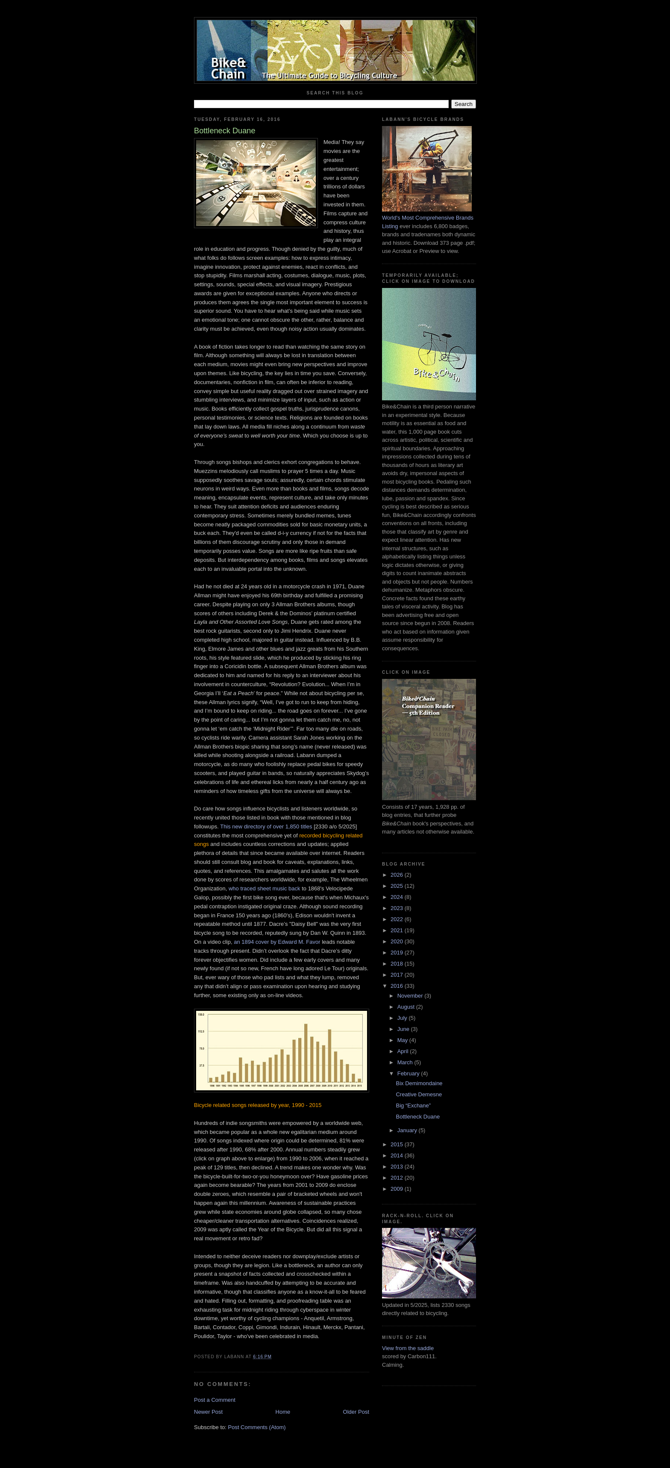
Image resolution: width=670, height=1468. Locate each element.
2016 (398, 986)
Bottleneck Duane (418, 1116)
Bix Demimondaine (419, 1083)
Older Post (356, 1412)
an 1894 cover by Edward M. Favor (277, 942)
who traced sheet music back (264, 888)
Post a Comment (214, 1400)
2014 (398, 1155)
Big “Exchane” (413, 1105)
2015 (398, 1144)
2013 (398, 1166)
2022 (398, 919)
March (405, 1062)
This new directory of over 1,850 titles (266, 826)
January (408, 1130)
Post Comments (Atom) (257, 1427)
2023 (398, 908)
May (403, 1040)
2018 (398, 963)
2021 (398, 930)
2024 (398, 897)
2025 (398, 886)
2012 (398, 1177)
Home (283, 1412)
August (406, 1007)
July (403, 1018)
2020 (398, 941)
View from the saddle (408, 1348)
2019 (398, 952)
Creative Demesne (419, 1094)
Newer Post (208, 1412)
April (403, 1051)
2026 (398, 875)
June (404, 1029)
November (411, 995)
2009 (398, 1189)
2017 (398, 975)
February (409, 1073)
